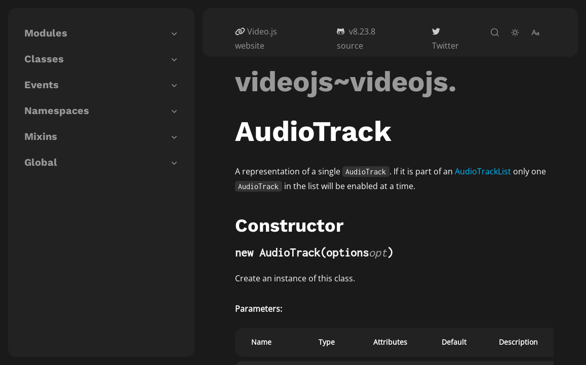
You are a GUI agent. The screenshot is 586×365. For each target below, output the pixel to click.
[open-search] (495, 32)
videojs (284, 81)
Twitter (445, 45)
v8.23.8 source (356, 38)
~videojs (390, 81)
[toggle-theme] (515, 32)
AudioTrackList (483, 171)
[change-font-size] (535, 32)
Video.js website (256, 38)
